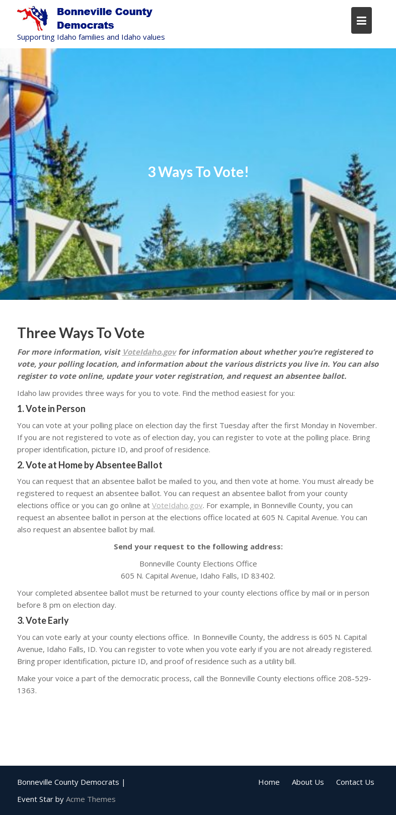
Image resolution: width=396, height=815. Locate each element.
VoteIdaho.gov (149, 352)
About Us (308, 782)
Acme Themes (91, 799)
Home (269, 782)
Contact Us (355, 782)
